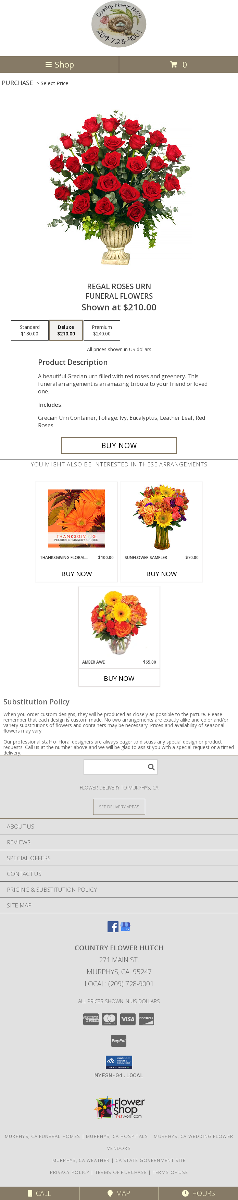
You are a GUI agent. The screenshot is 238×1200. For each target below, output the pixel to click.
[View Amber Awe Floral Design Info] (119, 622)
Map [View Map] (119, 1193)
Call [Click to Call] (39, 1193)
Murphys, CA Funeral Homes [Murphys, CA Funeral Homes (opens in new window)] (42, 1136)
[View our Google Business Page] (125, 930)
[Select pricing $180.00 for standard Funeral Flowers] (29, 331)
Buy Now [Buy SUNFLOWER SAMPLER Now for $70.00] (161, 573)
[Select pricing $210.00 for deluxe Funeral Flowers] (66, 331)
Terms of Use (170, 1172)
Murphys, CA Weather (81, 1160)
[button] (119, 1062)
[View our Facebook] (113, 930)
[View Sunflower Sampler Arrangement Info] (161, 518)
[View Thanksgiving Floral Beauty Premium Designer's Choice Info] (76, 518)
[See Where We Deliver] (119, 806)
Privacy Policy (69, 1172)
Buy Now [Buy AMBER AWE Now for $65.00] (119, 678)
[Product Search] (121, 767)
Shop (59, 64)
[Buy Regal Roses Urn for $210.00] (119, 445)
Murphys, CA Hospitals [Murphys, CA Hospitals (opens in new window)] (117, 1136)
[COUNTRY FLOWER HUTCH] (119, 46)
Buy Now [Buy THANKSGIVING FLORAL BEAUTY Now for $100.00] (76, 573)
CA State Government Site (150, 1160)
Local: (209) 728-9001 (119, 983)
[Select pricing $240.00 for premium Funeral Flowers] (102, 331)
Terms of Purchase (121, 1172)
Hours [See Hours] (198, 1193)
